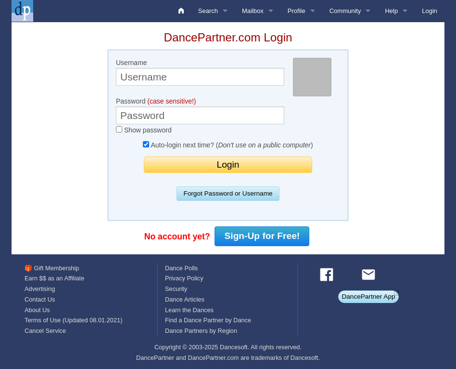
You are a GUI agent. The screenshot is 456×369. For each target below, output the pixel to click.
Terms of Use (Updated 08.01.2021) (73, 320)
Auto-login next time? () (228, 145)
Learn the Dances (189, 310)
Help (391, 10)
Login (429, 10)
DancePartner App (368, 296)
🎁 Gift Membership (52, 268)
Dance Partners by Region (201, 330)
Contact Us (40, 299)
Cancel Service (45, 330)
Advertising (40, 288)
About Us (37, 310)
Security (176, 288)
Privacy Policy (184, 278)
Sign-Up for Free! (262, 236)
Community (345, 10)
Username (200, 72)
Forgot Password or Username (227, 193)
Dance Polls (181, 268)
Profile (296, 10)
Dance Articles (184, 299)
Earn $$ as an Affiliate (54, 278)
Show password (144, 130)
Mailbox (253, 10)
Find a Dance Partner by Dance (208, 320)
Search (208, 10)
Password (200, 110)
